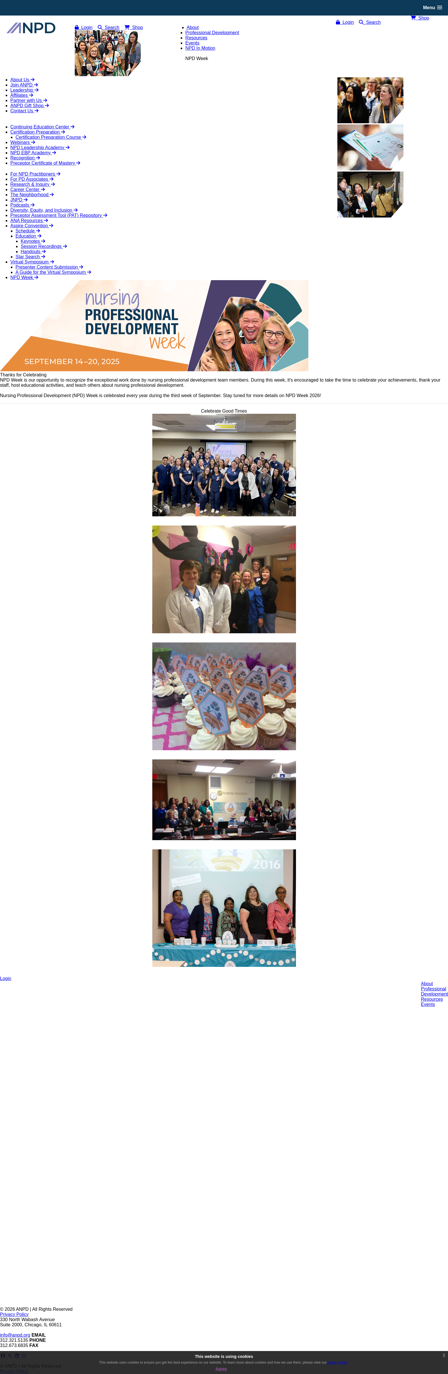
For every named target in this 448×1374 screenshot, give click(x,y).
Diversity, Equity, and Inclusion (44, 210)
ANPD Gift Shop (29, 105)
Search (370, 22)
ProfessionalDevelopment (434, 991)
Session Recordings (44, 246)
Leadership (24, 90)
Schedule (28, 230)
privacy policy (338, 1362)
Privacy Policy (14, 1314)
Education (28, 236)
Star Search (30, 256)
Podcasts (22, 205)
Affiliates (21, 95)
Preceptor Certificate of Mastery (45, 163)
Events (428, 1004)
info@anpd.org (15, 1335)
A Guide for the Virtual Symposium (53, 272)
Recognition (25, 157)
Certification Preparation (37, 132)
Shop (420, 18)
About (427, 983)
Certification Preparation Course (51, 137)
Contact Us (24, 110)
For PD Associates (31, 179)
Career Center (27, 189)
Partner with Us (28, 100)
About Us (22, 79)
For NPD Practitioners (35, 174)
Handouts (33, 251)
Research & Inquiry (32, 184)
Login (345, 22)
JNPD (19, 199)
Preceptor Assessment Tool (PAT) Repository (58, 215)
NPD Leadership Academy (40, 147)
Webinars (22, 142)
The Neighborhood (32, 194)
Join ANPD (24, 84)
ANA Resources (29, 220)
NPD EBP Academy (33, 152)
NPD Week (24, 277)
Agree (221, 1369)
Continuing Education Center (42, 126)
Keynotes (33, 241)
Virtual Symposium (32, 261)
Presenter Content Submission (49, 267)
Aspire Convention (31, 225)
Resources (432, 999)
